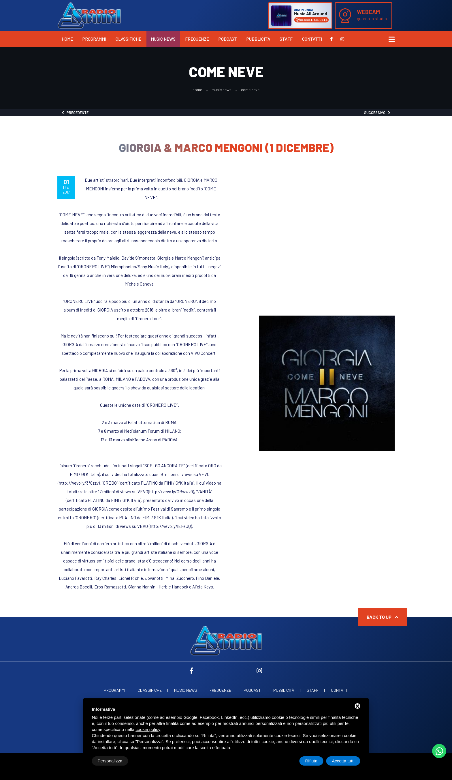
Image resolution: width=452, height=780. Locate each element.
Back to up (382, 617)
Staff (286, 39)
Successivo (377, 112)
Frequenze (197, 39)
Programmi (94, 39)
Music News (163, 39)
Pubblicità (258, 39)
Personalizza (110, 760)
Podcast (228, 39)
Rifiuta (311, 760)
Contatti (312, 39)
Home (67, 39)
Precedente (75, 112)
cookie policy (147, 729)
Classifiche (128, 39)
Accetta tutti (343, 760)
